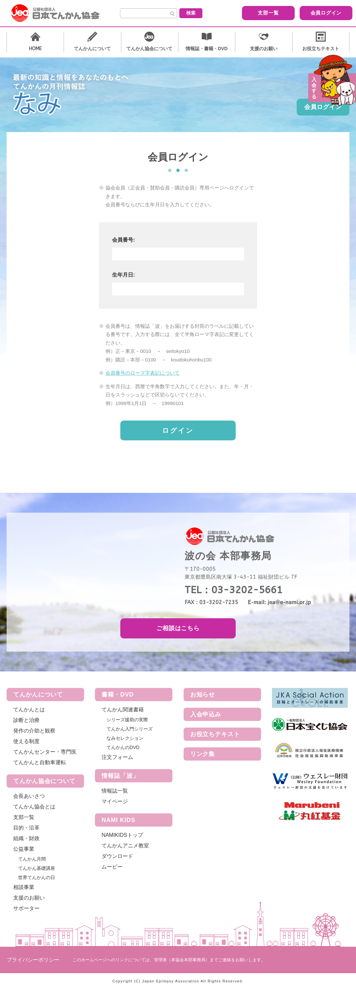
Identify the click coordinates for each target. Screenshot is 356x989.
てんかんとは (29, 709)
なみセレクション (124, 738)
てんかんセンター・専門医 (44, 752)
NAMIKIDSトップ (122, 835)
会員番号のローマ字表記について (142, 373)
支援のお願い (29, 898)
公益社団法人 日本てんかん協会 (60, 13)
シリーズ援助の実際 (127, 719)
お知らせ (202, 694)
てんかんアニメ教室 (125, 845)
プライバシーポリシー (33, 960)
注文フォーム (117, 757)
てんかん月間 (32, 859)
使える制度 (26, 741)
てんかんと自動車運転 (39, 762)
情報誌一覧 (115, 791)
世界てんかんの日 (36, 877)
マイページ (115, 801)
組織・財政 (26, 838)
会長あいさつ (29, 796)
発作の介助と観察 (34, 730)
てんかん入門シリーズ (129, 729)
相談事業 (23, 887)
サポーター (26, 908)
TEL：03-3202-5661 (233, 590)
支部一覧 (255, 13)
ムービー (112, 867)
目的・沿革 (26, 828)
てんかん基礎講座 (36, 868)
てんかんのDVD (122, 747)
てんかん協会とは (34, 806)
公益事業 (23, 849)
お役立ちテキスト (215, 734)
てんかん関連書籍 (123, 709)
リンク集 (202, 754)
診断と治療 (26, 720)
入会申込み (206, 714)
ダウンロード (117, 856)
